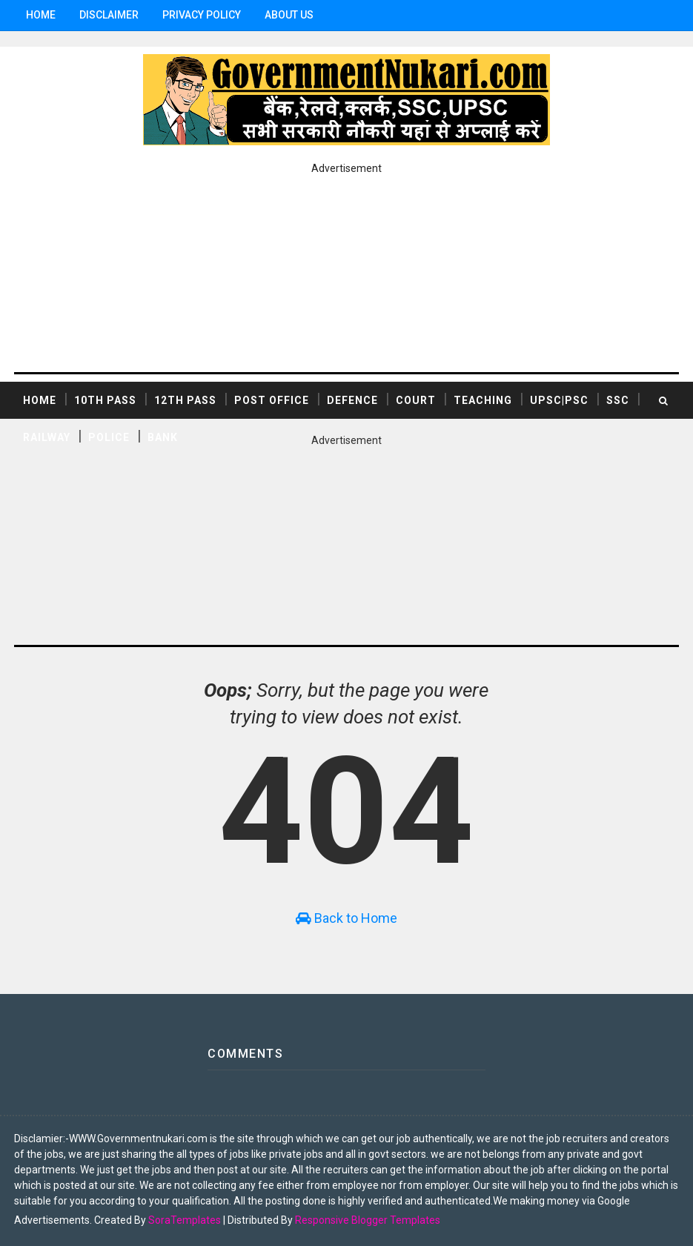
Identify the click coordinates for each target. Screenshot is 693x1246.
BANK (162, 437)
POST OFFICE (271, 400)
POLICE (109, 437)
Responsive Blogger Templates (367, 1220)
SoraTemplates (184, 1220)
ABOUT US (289, 15)
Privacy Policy (201, 15)
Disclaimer (109, 15)
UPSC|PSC (559, 400)
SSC (617, 400)
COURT (416, 400)
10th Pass (105, 400)
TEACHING (483, 400)
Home (41, 15)
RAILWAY (46, 437)
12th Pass (185, 400)
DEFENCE (352, 400)
